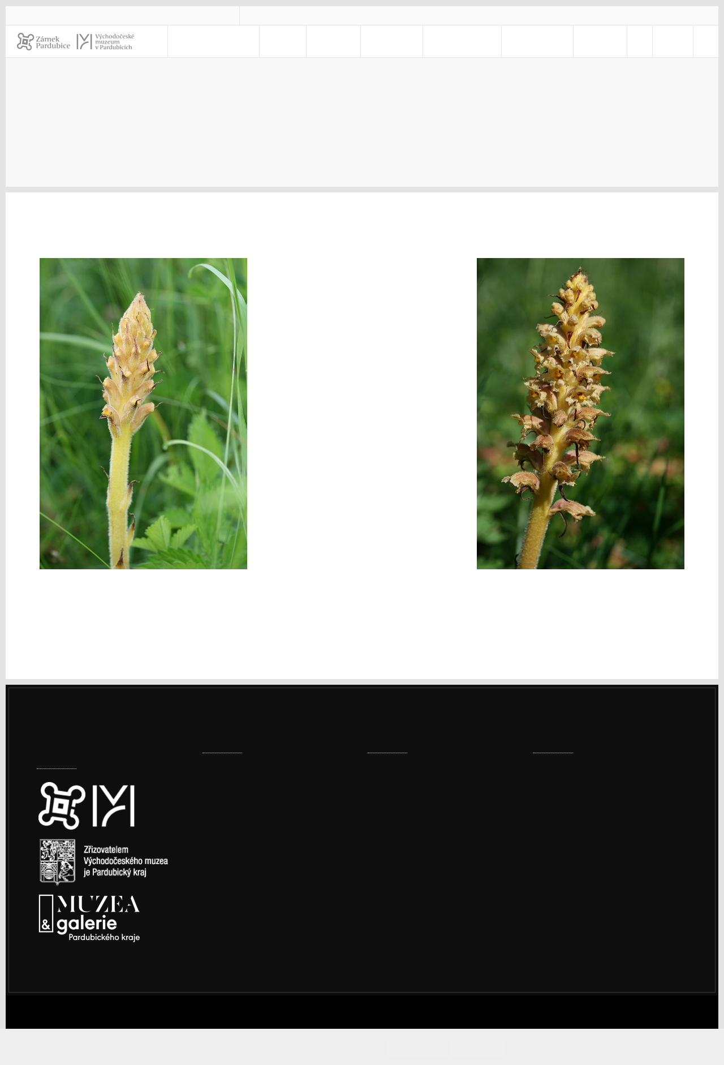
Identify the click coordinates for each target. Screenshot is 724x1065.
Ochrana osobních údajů (597, 901)
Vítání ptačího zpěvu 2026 (419, 839)
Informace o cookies (554, 1047)
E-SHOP (590, 41)
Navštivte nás (260, 41)
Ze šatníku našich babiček (420, 768)
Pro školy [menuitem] (465, 41)
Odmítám (488, 1047)
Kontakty (536, 41)
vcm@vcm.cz (290, 15)
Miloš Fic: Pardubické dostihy (426, 803)
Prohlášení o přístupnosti (599, 886)
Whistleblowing (579, 916)
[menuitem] (630, 41)
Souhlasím (438, 1047)
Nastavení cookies (75, 982)
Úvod (379, 120)
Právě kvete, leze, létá (526, 120)
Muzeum (409, 41)
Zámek (360, 41)
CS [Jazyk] (660, 41)
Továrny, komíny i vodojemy (259, 839)
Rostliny (617, 120)
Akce (317, 41)
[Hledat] (703, 41)
